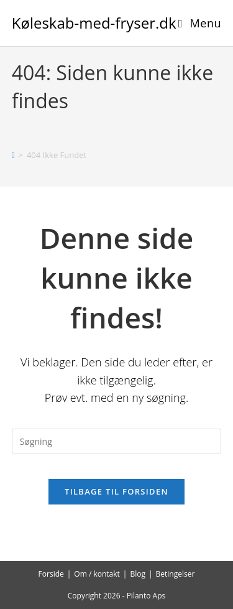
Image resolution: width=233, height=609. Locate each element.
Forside (51, 574)
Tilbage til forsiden (116, 491)
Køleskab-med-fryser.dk (94, 22)
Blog (137, 574)
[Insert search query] (117, 441)
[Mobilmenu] (199, 23)
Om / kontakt (97, 574)
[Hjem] (13, 154)
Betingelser (175, 574)
